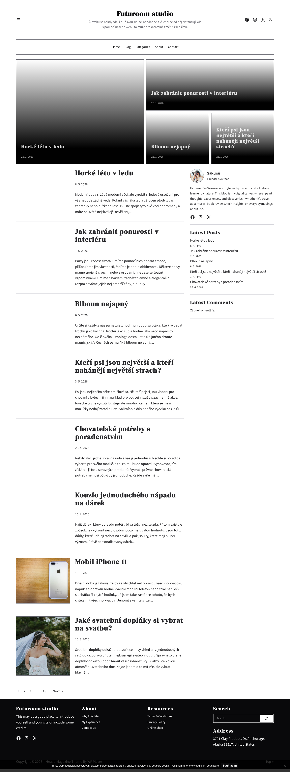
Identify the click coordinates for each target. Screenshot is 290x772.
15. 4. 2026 (82, 516)
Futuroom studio (145, 14)
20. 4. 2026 (82, 449)
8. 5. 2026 (81, 184)
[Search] (266, 721)
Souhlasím (230, 765)
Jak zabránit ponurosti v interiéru (199, 93)
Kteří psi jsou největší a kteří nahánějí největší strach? (240, 137)
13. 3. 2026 (82, 575)
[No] (285, 766)
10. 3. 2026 (82, 642)
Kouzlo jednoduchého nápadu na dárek (126, 501)
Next (58, 694)
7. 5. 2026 (81, 251)
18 (44, 693)
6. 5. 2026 (81, 315)
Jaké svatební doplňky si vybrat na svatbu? (118, 626)
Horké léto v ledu (45, 147)
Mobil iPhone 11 (101, 564)
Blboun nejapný (173, 147)
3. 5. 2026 (81, 382)
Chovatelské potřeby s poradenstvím (113, 434)
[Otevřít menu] (18, 19)
